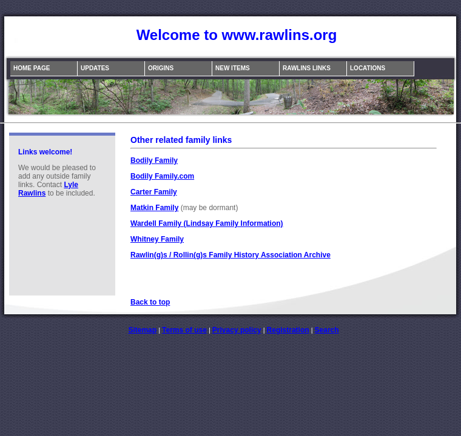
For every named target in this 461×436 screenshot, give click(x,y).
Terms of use (184, 330)
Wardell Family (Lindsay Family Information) (206, 223)
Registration (288, 330)
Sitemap (142, 330)
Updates (95, 68)
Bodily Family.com (162, 176)
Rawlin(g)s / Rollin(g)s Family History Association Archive (230, 255)
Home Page (31, 68)
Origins (160, 68)
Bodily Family (154, 160)
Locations (367, 68)
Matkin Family (154, 207)
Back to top (150, 302)
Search (327, 330)
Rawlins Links (307, 68)
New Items (232, 68)
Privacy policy (236, 330)
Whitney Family (157, 239)
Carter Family (153, 192)
